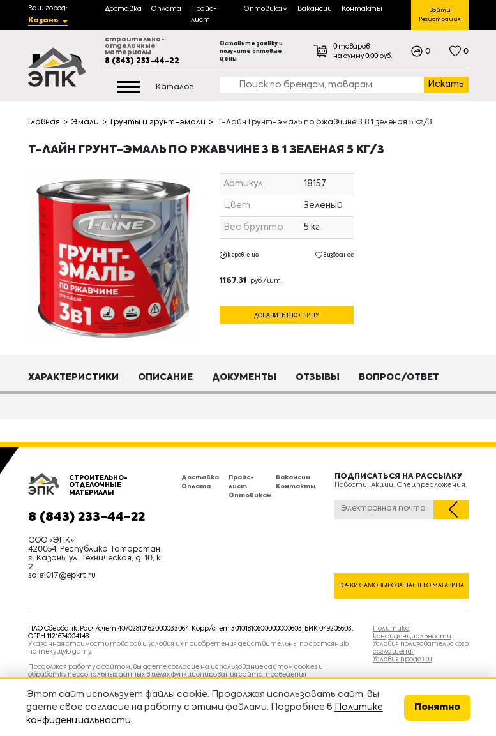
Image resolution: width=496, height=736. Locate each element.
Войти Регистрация (440, 15)
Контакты (295, 487)
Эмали (85, 122)
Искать (446, 84)
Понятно (437, 707)
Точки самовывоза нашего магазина (401, 586)
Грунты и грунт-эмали (158, 122)
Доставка (200, 478)
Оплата (196, 487)
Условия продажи (402, 659)
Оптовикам (250, 496)
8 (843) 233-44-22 (142, 61)
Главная (44, 122)
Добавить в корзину (286, 316)
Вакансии (293, 478)
